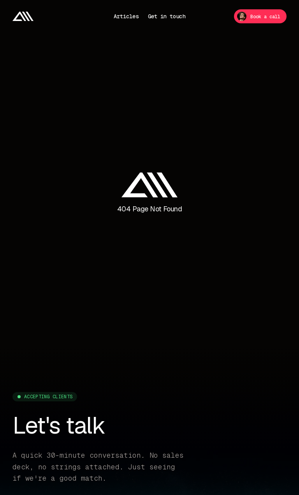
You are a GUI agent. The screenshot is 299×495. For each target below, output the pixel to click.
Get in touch (166, 16)
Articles (126, 16)
